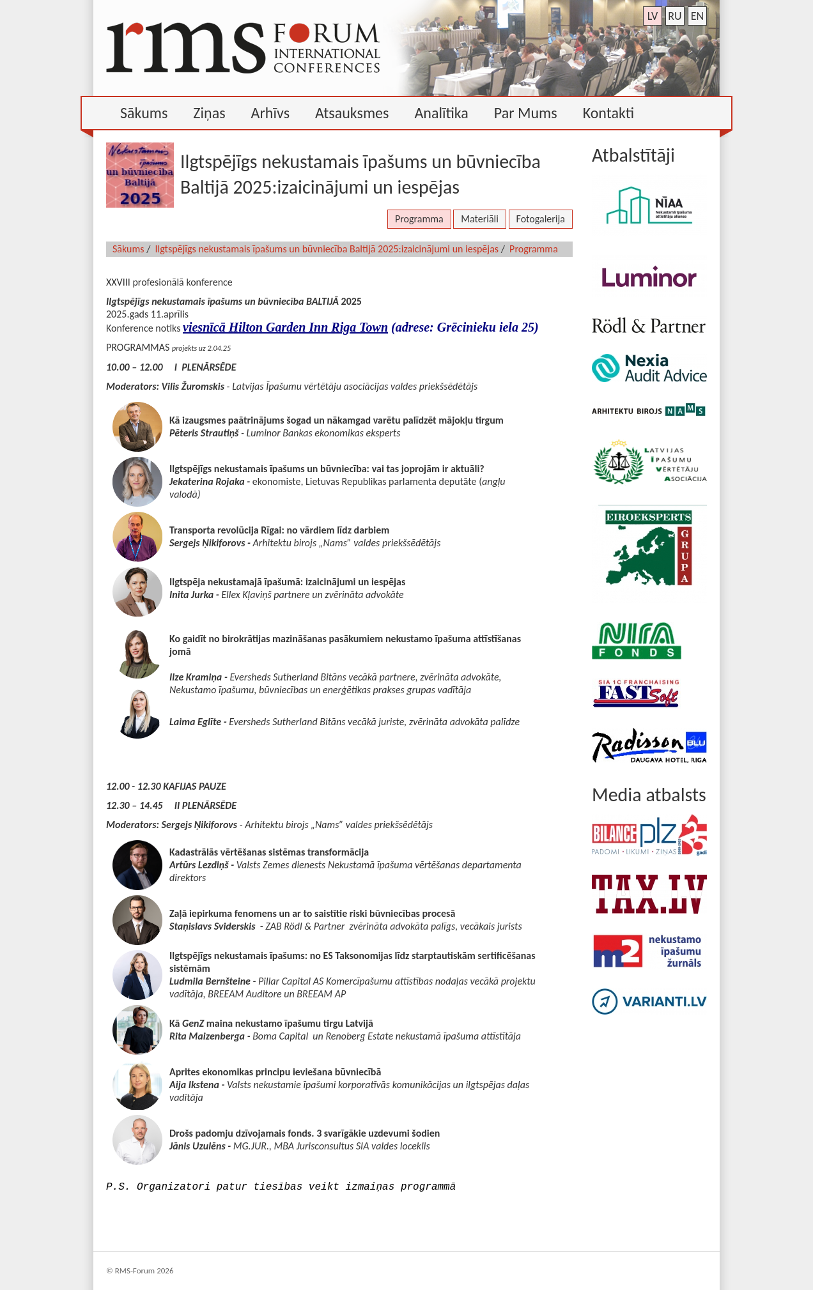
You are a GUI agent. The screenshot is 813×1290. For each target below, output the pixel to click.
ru (674, 16)
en (697, 16)
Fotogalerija (540, 219)
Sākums (128, 249)
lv (652, 16)
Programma (419, 219)
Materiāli (480, 219)
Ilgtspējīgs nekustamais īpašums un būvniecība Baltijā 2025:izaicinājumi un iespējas (327, 249)
